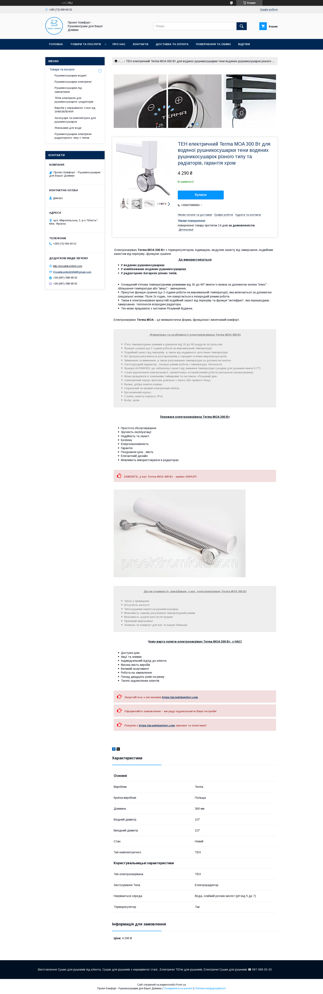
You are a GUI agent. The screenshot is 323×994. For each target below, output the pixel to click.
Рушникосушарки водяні (70, 75)
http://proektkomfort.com (67, 266)
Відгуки (244, 44)
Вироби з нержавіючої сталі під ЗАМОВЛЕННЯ (75, 109)
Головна (56, 44)
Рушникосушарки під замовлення (68, 89)
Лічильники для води (68, 127)
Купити (201, 195)
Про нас (118, 44)
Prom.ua (181, 984)
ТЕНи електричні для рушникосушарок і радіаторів (74, 99)
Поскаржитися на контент (178, 988)
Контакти (140, 44)
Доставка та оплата (172, 44)
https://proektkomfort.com (180, 697)
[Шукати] (241, 26)
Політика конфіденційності (210, 988)
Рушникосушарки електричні (73, 81)
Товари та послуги (85, 44)
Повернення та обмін (213, 44)
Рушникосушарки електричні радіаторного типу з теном (73, 135)
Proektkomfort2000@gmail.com (72, 271)
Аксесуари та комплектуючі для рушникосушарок (75, 119)
